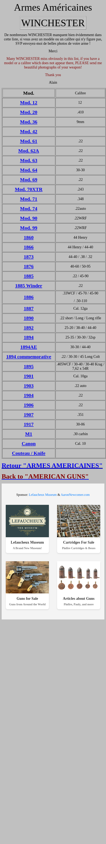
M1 (28, 434)
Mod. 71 (28, 199)
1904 (29, 395)
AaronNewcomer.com (75, 494)
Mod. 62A (28, 150)
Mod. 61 (28, 141)
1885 (29, 276)
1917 (29, 424)
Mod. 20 (28, 112)
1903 (29, 385)
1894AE (28, 347)
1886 (29, 297)
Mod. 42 (28, 131)
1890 (29, 318)
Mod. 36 (28, 121)
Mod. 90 (28, 218)
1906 (29, 405)
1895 (29, 366)
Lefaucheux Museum (43, 494)
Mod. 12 (28, 102)
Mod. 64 (28, 170)
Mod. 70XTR (29, 189)
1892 (29, 327)
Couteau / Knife (28, 453)
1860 (29, 237)
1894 (29, 337)
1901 (29, 376)
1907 (29, 414)
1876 (29, 266)
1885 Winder (28, 285)
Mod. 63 (28, 160)
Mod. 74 (28, 208)
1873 (29, 256)
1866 (29, 247)
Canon (29, 443)
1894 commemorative (28, 356)
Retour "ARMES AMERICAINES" (52, 465)
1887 (29, 308)
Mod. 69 (28, 179)
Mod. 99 (28, 227)
